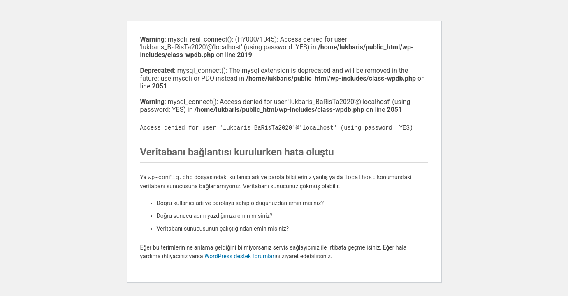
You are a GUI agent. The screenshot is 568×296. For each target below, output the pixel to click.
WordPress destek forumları (240, 256)
